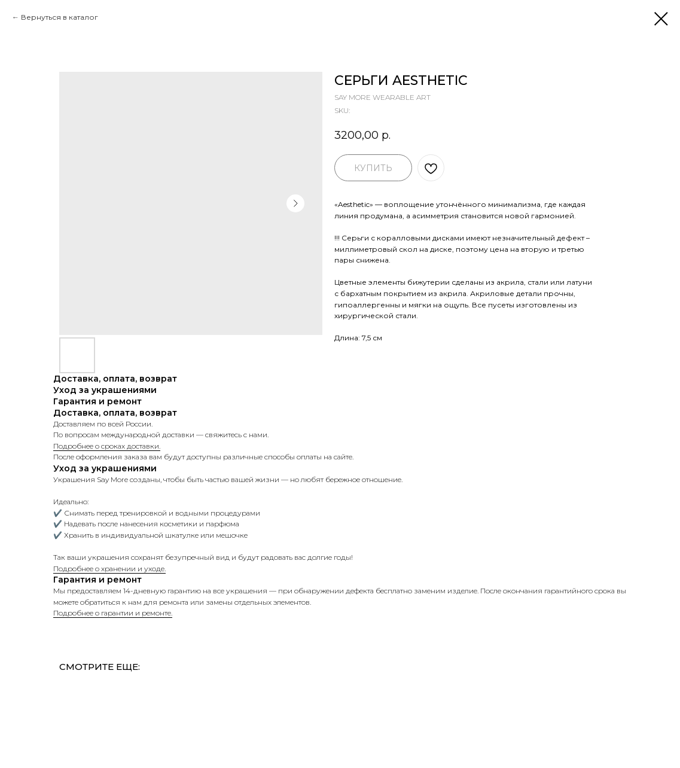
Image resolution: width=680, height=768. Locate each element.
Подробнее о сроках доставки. (106, 445)
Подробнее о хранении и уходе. (109, 568)
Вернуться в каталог (59, 17)
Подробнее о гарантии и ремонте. (112, 612)
